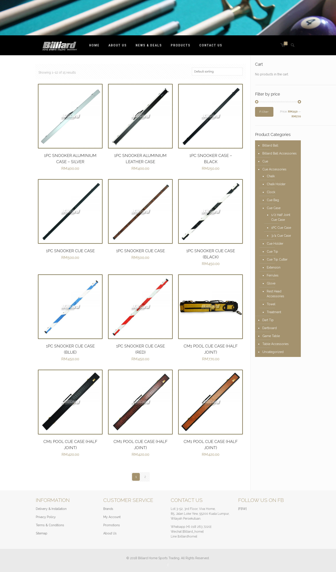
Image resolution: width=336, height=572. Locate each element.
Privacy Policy (46, 517)
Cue (265, 161)
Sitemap (41, 533)
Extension (273, 267)
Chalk (271, 176)
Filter (264, 111)
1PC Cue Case (281, 227)
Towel (271, 304)
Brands (108, 509)
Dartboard (269, 328)
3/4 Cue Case (281, 235)
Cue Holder (275, 243)
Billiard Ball (270, 145)
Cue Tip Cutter (277, 259)
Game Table (271, 336)
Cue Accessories (274, 169)
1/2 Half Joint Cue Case (280, 217)
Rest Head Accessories (275, 294)
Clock (271, 192)
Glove (271, 283)
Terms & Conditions (50, 525)
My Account (112, 517)
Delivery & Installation (51, 509)
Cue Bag (273, 200)
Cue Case (273, 208)
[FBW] (242, 509)
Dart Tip (268, 320)
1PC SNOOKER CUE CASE (70, 250)
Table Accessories (275, 344)
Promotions (111, 525)
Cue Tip (272, 251)
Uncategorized (273, 352)
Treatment (274, 312)
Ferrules (272, 275)
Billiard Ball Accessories (279, 153)
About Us (110, 533)
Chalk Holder (276, 184)
